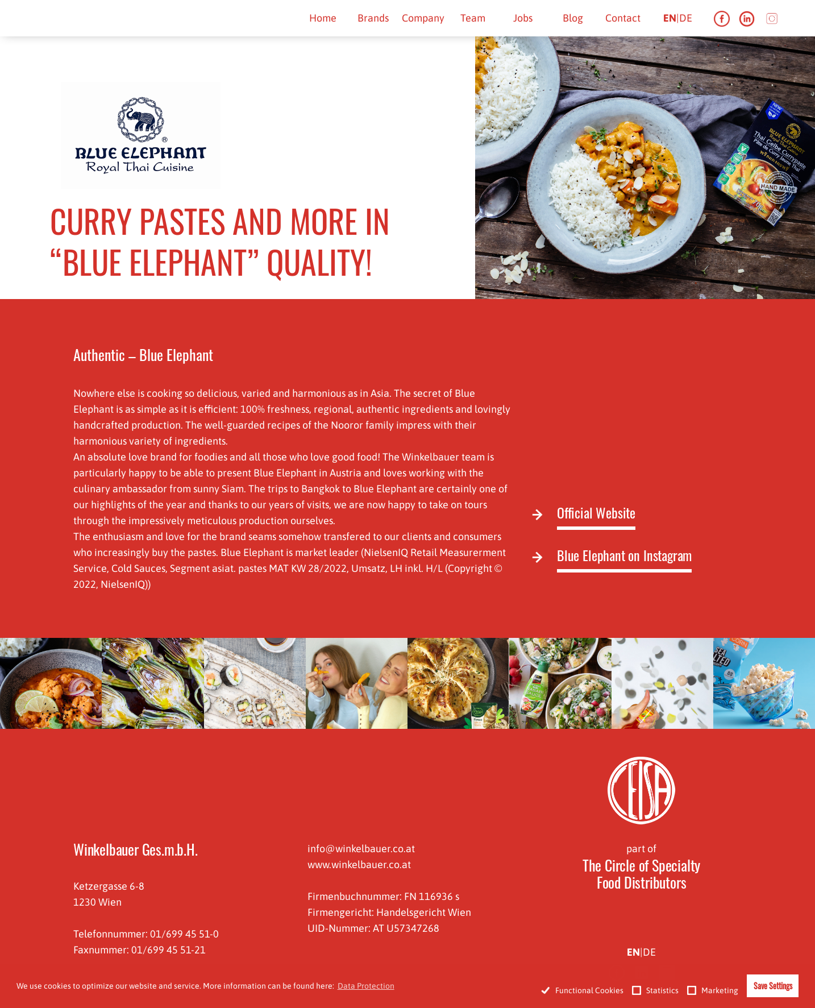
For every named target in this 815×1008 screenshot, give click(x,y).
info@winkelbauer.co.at (361, 848)
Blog (573, 18)
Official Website (596, 513)
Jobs (523, 18)
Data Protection (366, 985)
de (685, 18)
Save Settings (773, 986)
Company (423, 18)
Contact (623, 18)
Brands (373, 18)
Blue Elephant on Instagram (624, 556)
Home (322, 18)
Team (472, 18)
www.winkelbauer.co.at (359, 864)
